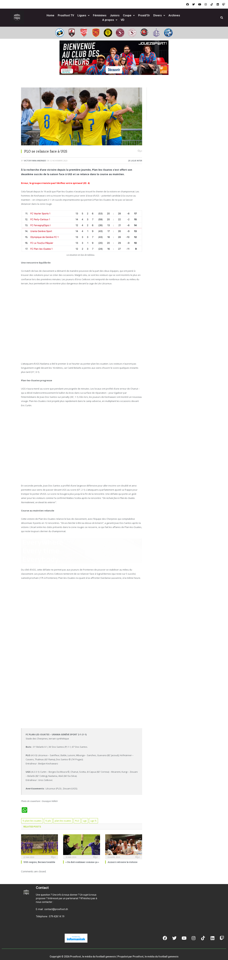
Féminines (99, 15)
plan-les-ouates (63, 820)
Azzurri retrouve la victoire (122, 862)
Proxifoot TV (66, 15)
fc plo (48, 820)
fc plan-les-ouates (32, 820)
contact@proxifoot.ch (56, 909)
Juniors (115, 15)
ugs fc (93, 820)
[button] (40, 928)
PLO (77, 820)
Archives (174, 15)
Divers (159, 15)
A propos (109, 20)
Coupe (129, 15)
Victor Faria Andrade (35, 160)
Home (50, 15)
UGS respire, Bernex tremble (39, 862)
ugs (85, 820)
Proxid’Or (144, 15)
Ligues (83, 15)
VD (122, 20)
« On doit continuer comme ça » (82, 862)
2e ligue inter (135, 160)
